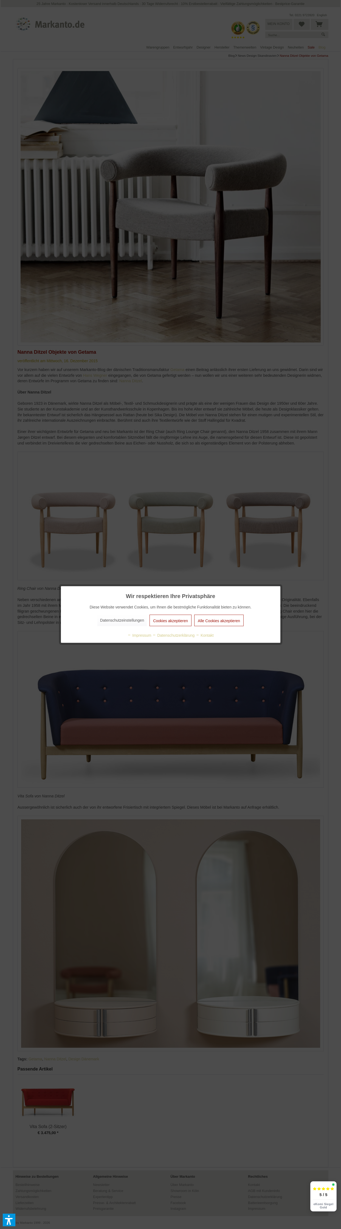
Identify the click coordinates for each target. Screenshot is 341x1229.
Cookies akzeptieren (170, 621)
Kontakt (204, 635)
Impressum (139, 635)
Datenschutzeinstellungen (122, 620)
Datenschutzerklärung (173, 635)
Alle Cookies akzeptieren (219, 621)
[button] (9, 1220)
